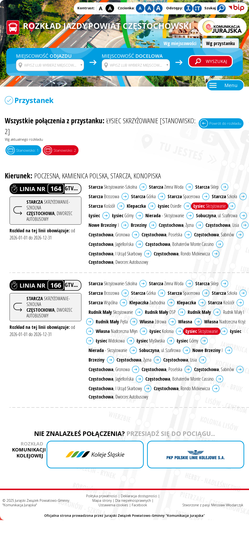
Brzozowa (104, 196)
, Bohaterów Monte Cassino (179, 244)
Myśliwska (151, 340)
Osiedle (169, 206)
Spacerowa (184, 196)
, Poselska (162, 234)
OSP (160, 312)
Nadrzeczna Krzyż (224, 321)
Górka (143, 196)
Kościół (102, 206)
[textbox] (53, 65)
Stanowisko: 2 (64, 150)
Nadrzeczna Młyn (117, 331)
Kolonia (161, 331)
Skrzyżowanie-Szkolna (113, 187)
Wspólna (103, 302)
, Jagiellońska (111, 244)
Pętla (112, 321)
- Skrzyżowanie (164, 215)
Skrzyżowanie (209, 206)
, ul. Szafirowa (216, 215)
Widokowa (110, 340)
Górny (122, 215)
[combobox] (50, 65)
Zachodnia (147, 302)
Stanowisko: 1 (27, 150)
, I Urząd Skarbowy (115, 253)
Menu (231, 85)
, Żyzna (176, 225)
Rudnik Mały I (233, 312)
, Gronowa (109, 234)
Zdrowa (153, 321)
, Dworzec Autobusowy (118, 262)
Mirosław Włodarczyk (227, 505)
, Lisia (222, 225)
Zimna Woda (166, 187)
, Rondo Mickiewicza (182, 253)
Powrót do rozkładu (225, 123)
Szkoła (224, 196)
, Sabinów (214, 234)
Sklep (207, 187)
